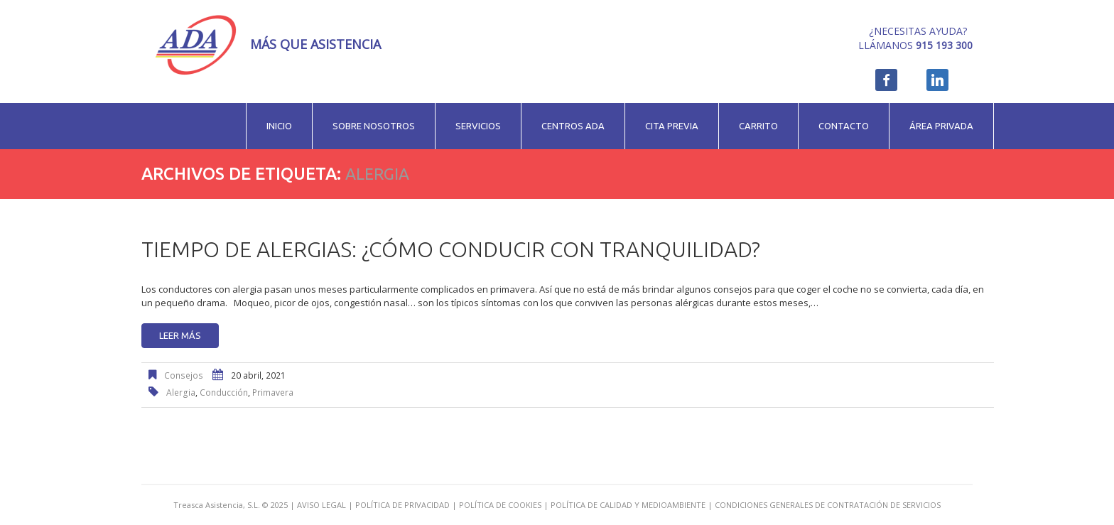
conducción (224, 392)
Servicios (478, 126)
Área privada (941, 126)
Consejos (183, 375)
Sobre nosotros (373, 126)
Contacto (843, 126)
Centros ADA (573, 126)
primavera (272, 392)
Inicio (279, 126)
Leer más (180, 335)
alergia (180, 392)
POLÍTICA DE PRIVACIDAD (402, 504)
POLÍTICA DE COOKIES (500, 504)
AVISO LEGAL (321, 504)
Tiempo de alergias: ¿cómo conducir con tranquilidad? (450, 249)
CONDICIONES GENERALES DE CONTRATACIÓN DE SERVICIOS (828, 504)
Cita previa (671, 126)
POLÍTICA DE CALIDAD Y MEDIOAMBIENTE (628, 504)
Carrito (758, 126)
